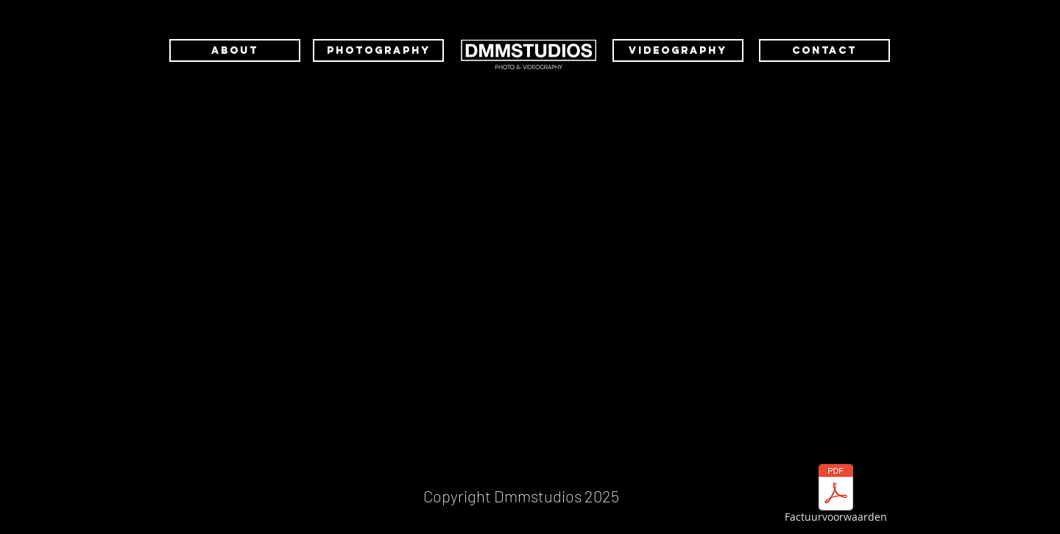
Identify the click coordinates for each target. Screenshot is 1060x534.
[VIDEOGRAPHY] (677, 50)
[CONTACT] (824, 50)
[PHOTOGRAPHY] (378, 50)
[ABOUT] (234, 50)
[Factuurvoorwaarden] (836, 495)
